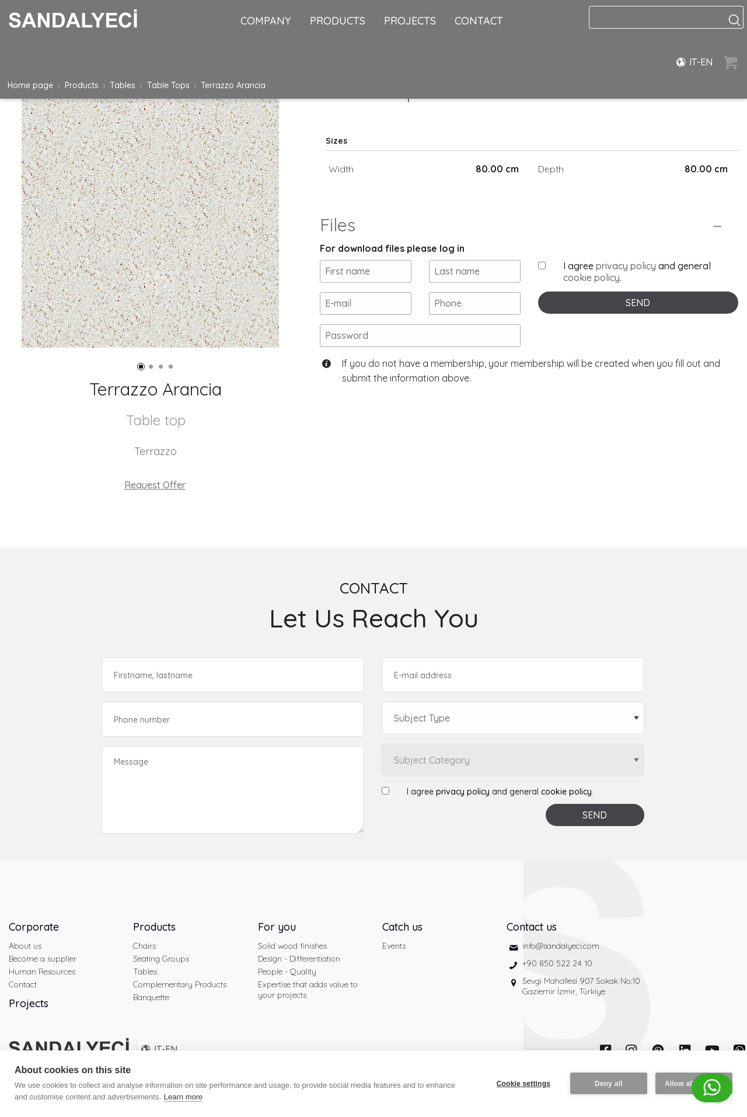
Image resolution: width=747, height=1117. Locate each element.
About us (25, 946)
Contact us (532, 927)
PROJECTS (410, 20)
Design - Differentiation (299, 958)
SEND (638, 302)
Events (394, 946)
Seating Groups (161, 958)
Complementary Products (179, 984)
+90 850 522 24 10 (557, 963)
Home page (30, 85)
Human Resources (42, 971)
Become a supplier (42, 958)
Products (82, 85)
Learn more (183, 1096)
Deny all (609, 1084)
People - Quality (287, 971)
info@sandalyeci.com (560, 946)
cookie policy (591, 277)
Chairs (144, 946)
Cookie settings (523, 1084)
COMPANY (265, 20)
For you (277, 927)
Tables (122, 85)
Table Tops (168, 85)
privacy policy (626, 266)
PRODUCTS (337, 20)
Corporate (34, 927)
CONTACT (479, 20)
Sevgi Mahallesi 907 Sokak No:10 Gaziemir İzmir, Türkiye (581, 986)
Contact (23, 984)
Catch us (402, 927)
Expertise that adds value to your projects (308, 989)
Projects (28, 1003)
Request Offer (155, 485)
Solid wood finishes (292, 946)
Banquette (151, 997)
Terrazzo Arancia (233, 85)
